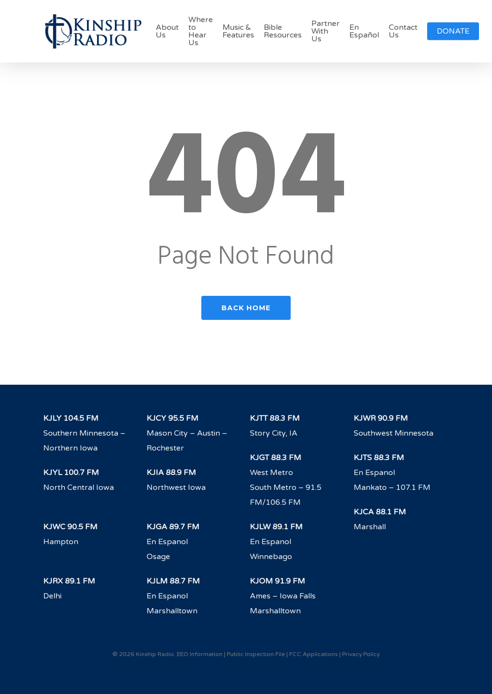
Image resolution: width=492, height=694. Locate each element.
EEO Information (199, 654)
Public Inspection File (256, 654)
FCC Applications (313, 654)
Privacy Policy (361, 654)
